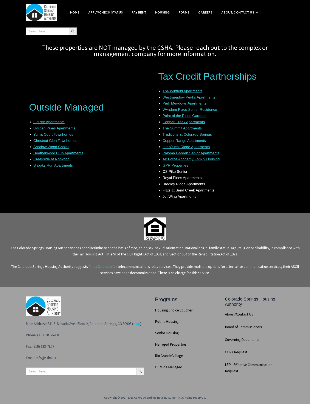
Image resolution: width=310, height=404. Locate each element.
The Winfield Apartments (182, 91)
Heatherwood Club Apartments (58, 153)
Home (75, 12)
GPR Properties (175, 165)
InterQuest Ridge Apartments (186, 147)
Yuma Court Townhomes (53, 134)
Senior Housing (167, 333)
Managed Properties (170, 344)
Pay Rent (140, 12)
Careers (209, 12)
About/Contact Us (244, 12)
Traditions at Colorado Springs (187, 134)
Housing (164, 12)
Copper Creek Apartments (184, 122)
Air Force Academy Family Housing (191, 159)
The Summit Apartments (182, 128)
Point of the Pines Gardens (184, 116)
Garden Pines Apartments (54, 128)
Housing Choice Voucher (173, 310)
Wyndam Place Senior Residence (190, 110)
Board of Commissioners (243, 327)
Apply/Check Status (106, 12)
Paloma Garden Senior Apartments (191, 153)
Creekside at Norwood (51, 159)
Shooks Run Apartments (53, 165)
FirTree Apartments (49, 122)
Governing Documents (242, 339)
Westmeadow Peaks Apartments (189, 97)
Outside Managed (168, 367)
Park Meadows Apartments (184, 103)
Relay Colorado (100, 266)
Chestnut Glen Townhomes (55, 141)
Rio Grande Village (169, 355)
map (136, 323)
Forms (186, 12)
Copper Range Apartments (184, 141)
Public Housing (167, 321)
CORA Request (236, 352)
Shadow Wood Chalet (51, 147)
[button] (260, 12)
